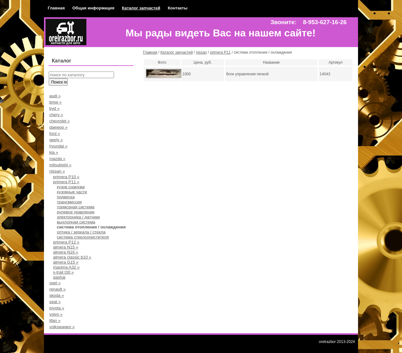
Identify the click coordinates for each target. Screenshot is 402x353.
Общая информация (93, 8)
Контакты (177, 8)
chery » (56, 114)
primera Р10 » (66, 176)
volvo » (55, 314)
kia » (53, 152)
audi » (55, 96)
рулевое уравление (76, 212)
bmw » (55, 102)
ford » (54, 133)
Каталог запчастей (141, 8)
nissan (201, 52)
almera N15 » (65, 247)
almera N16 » (65, 252)
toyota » (56, 308)
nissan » (57, 171)
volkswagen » (62, 326)
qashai (59, 277)
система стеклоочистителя (83, 237)
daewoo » (58, 127)
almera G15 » (66, 262)
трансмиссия (69, 202)
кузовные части (72, 192)
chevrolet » (59, 121)
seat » (55, 301)
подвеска (66, 197)
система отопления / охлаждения (91, 227)
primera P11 (220, 52)
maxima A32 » (66, 267)
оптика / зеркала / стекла (81, 232)
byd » (54, 108)
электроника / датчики (78, 217)
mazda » (57, 158)
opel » (55, 283)
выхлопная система (76, 222)
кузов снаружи (71, 187)
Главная (56, 8)
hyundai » (58, 146)
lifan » (55, 320)
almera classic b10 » (72, 257)
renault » (57, 289)
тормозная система (76, 207)
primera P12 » (66, 242)
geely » (56, 139)
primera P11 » (66, 181)
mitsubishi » (60, 165)
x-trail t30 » (63, 272)
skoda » (56, 295)
